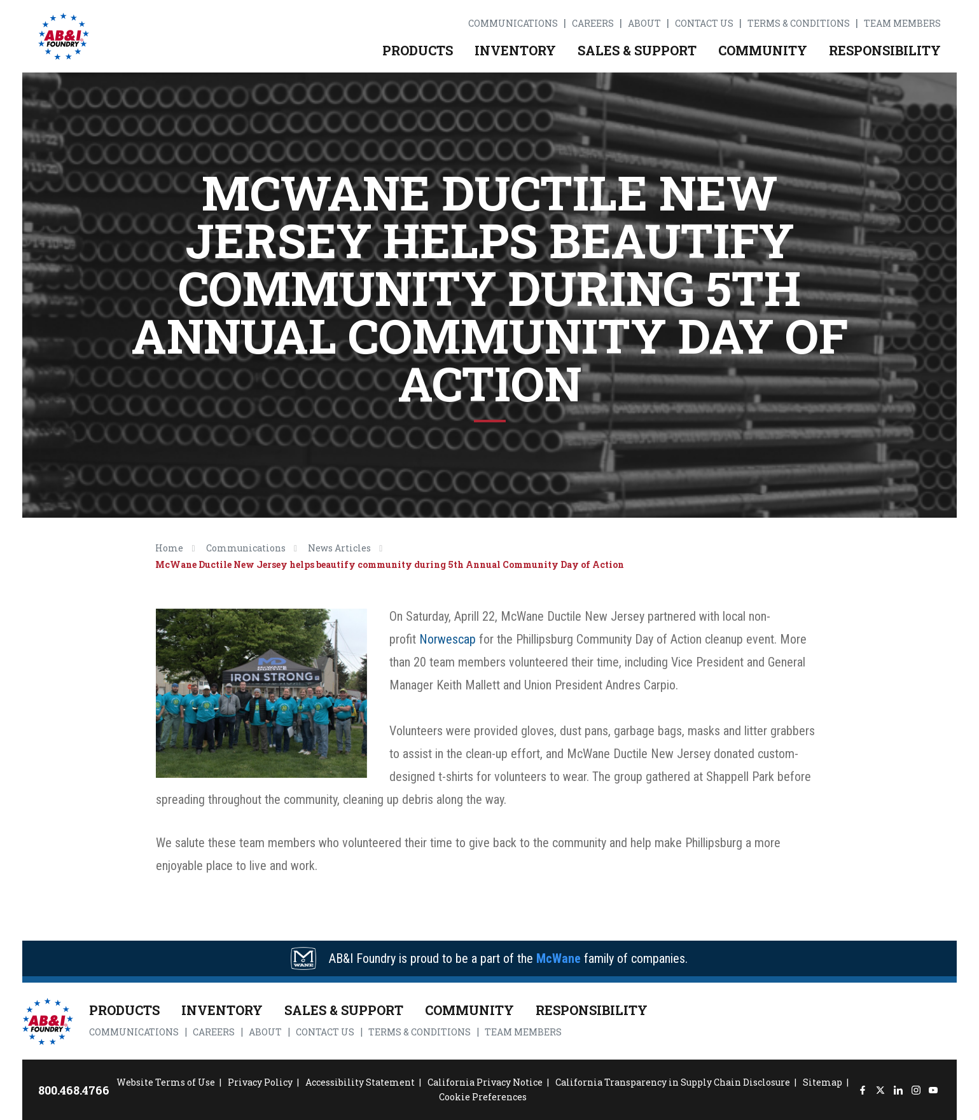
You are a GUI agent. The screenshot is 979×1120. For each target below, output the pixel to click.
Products (417, 50)
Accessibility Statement (360, 1082)
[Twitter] (880, 1089)
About (644, 23)
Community (762, 50)
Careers (593, 23)
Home (169, 548)
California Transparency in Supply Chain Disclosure (672, 1082)
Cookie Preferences (483, 1097)
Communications (513, 23)
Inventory (515, 50)
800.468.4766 (73, 1090)
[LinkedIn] (898, 1089)
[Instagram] (915, 1089)
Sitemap (822, 1082)
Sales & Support (637, 50)
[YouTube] (933, 1089)
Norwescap (447, 639)
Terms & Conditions (798, 23)
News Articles (339, 548)
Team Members (902, 23)
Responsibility (885, 50)
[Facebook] (863, 1089)
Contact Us (704, 23)
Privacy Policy (260, 1082)
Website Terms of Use (165, 1082)
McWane (558, 958)
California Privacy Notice (485, 1082)
